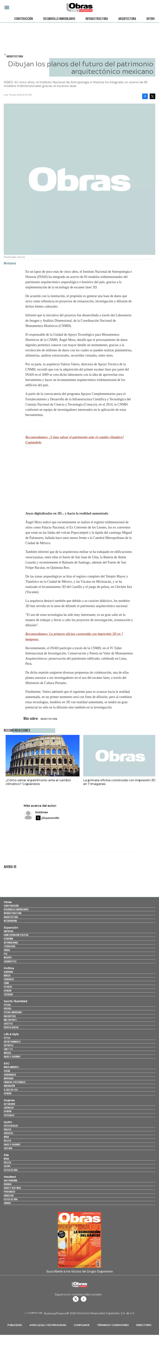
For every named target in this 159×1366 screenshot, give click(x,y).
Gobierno (8, 971)
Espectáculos (11, 1125)
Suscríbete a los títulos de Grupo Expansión (79, 1271)
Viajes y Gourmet (12, 1056)
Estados (8, 986)
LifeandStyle (10, 961)
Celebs (7, 1166)
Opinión (7, 990)
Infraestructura (96, 18)
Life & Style (11, 1034)
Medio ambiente (11, 1067)
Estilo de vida (11, 1170)
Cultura (8, 1148)
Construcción (23, 18)
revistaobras (75, 1299)
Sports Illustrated (15, 1001)
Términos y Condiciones (113, 1325)
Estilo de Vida (11, 1199)
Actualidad (9, 1103)
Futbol (7, 1004)
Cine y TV (8, 1049)
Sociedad (8, 994)
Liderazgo (9, 1107)
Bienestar (9, 1195)
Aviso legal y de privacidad (47, 1325)
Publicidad (14, 1325)
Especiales (9, 1115)
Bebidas (8, 1184)
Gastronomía (10, 1180)
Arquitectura (127, 18)
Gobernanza (10, 1074)
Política (9, 968)
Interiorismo (10, 920)
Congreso (9, 979)
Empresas (8, 931)
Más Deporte (10, 1019)
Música (7, 1052)
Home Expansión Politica (16, 934)
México (7, 975)
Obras (8, 902)
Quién (8, 1122)
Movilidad (8, 1078)
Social (7, 1070)
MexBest (10, 1177)
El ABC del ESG (11, 1089)
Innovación (9, 1085)
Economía (8, 938)
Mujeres (8, 957)
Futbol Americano (13, 1012)
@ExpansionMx (50, 817)
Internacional (11, 942)
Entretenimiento (12, 1041)
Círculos (8, 1133)
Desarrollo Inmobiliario (59, 18)
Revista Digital (11, 1027)
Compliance (82, 1325)
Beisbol (7, 1008)
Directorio (143, 1325)
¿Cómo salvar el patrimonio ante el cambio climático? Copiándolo (36, 782)
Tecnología (9, 946)
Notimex (41, 812)
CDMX (6, 982)
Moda (6, 1136)
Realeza (7, 1129)
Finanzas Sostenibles (15, 1082)
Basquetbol (10, 1016)
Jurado (7, 1202)
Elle (6, 1155)
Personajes (9, 1191)
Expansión (11, 927)
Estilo (7, 1037)
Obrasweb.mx (83, 1299)
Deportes (8, 1045)
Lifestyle (8, 1023)
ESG (5, 953)
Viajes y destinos (12, 1187)
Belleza (7, 1140)
